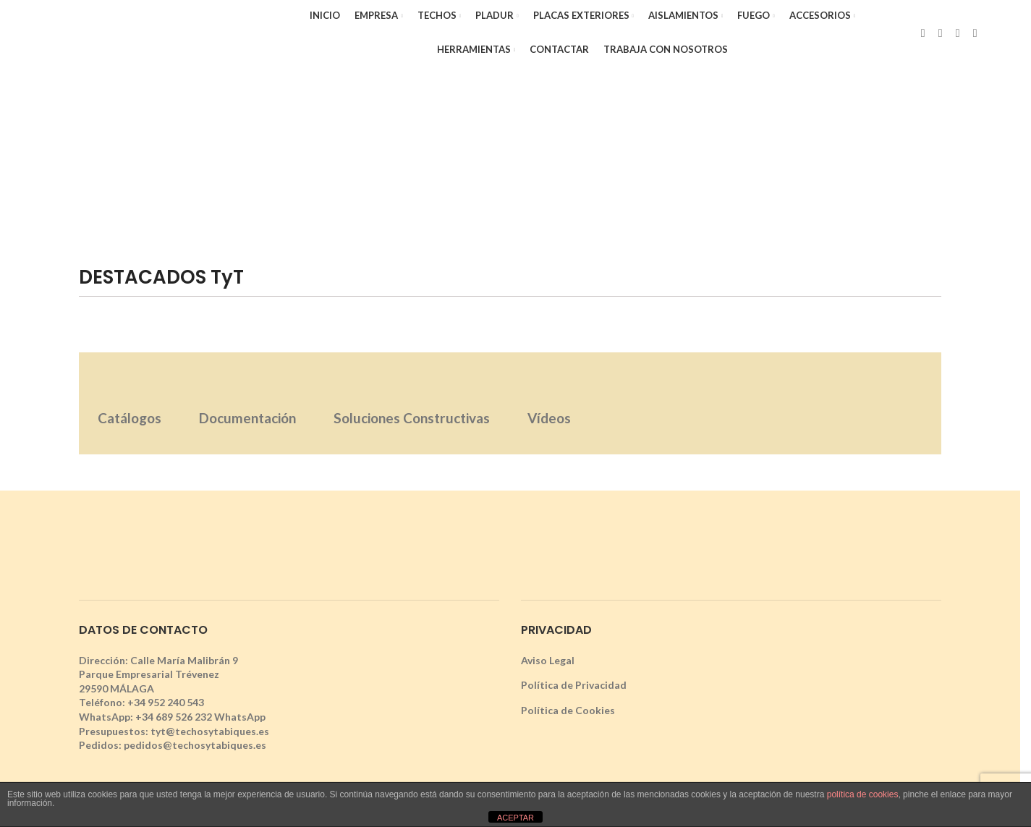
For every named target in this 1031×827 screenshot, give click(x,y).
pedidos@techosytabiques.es (195, 745)
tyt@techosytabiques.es (209, 731)
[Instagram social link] (958, 32)
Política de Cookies (568, 710)
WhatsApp (240, 717)
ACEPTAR (515, 817)
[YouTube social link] (975, 32)
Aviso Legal (547, 660)
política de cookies (863, 794)
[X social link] (940, 32)
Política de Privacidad (574, 685)
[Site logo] (143, 31)
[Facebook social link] (923, 32)
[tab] (129, 403)
